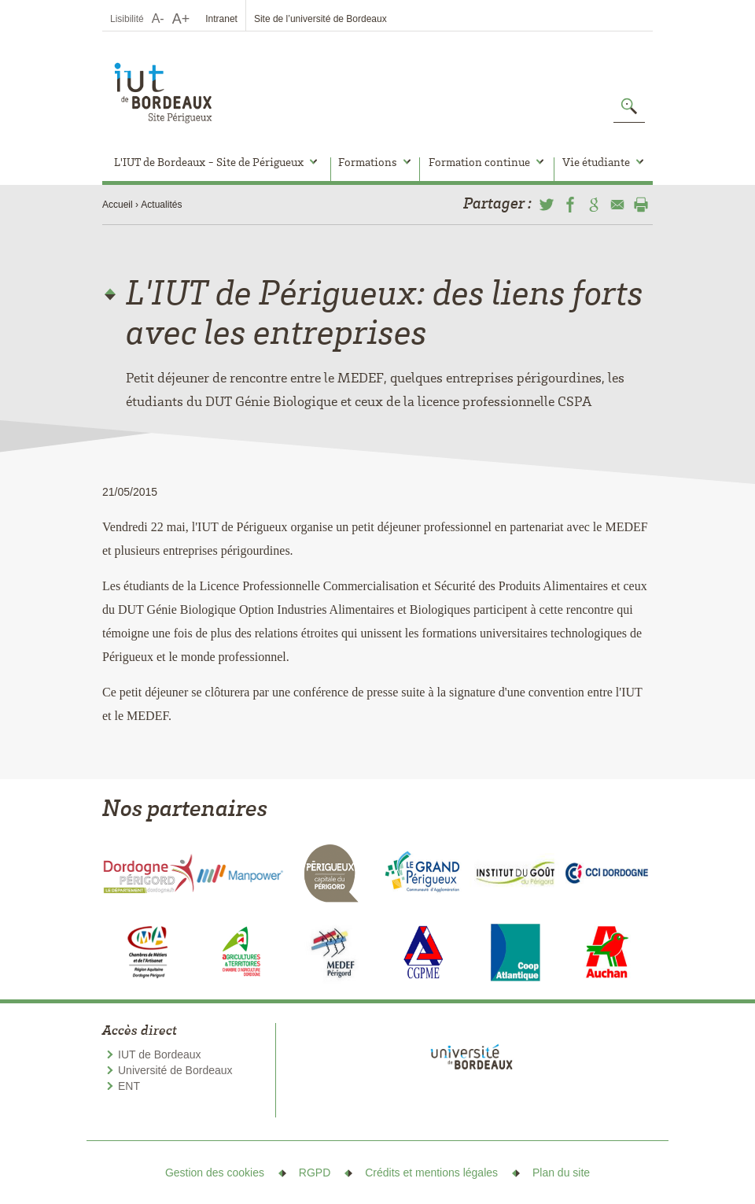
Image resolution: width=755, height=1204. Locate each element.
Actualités (161, 204)
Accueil (117, 204)
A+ (181, 19)
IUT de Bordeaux (159, 1054)
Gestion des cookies (214, 1172)
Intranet (221, 18)
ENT (129, 1086)
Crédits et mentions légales (431, 1172)
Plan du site (561, 1172)
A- (158, 18)
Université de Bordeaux (175, 1070)
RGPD (314, 1172)
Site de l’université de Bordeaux (320, 18)
